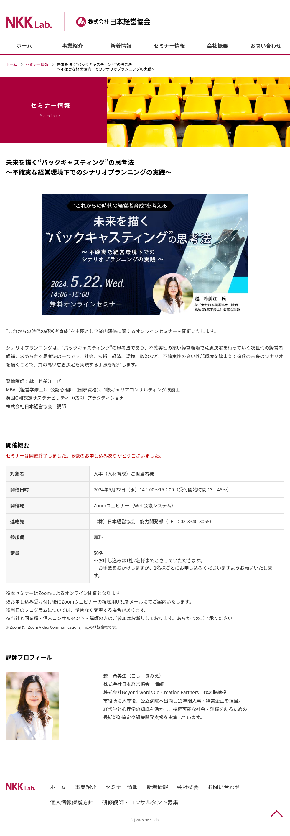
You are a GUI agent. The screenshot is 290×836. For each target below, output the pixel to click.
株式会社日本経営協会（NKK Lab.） (87, 21)
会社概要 (217, 45)
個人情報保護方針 (72, 802)
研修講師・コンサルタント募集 (140, 802)
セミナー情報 (169, 45)
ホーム (24, 45)
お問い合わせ (265, 45)
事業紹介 (72, 45)
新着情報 (121, 45)
